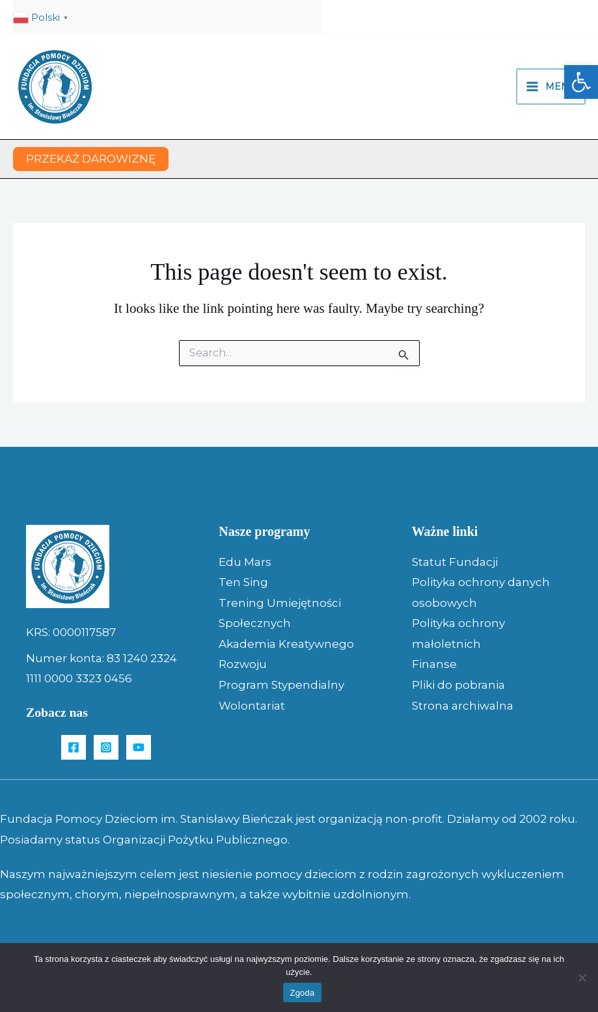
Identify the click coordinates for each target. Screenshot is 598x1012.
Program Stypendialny (281, 684)
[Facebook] (73, 747)
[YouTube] (138, 747)
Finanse (434, 664)
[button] (581, 82)
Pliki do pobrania (458, 684)
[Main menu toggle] (551, 86)
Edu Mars (245, 561)
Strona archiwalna (462, 705)
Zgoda (302, 993)
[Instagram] (106, 747)
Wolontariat (252, 705)
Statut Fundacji (455, 561)
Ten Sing (243, 582)
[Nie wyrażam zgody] (581, 977)
